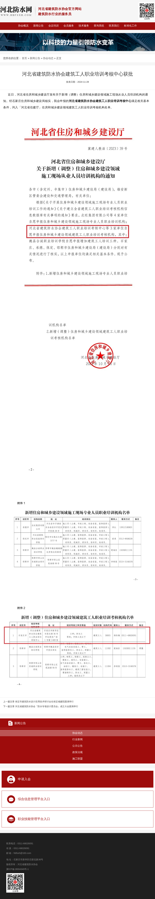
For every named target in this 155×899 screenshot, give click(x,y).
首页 (24, 58)
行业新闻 (77, 739)
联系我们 (114, 25)
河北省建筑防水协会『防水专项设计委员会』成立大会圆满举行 (46, 706)
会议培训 (53, 25)
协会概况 (23, 25)
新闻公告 (38, 25)
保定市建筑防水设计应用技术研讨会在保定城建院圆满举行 (44, 701)
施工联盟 (77, 758)
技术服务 (84, 25)
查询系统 (99, 25)
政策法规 (77, 752)
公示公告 (77, 745)
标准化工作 (130, 25)
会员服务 (69, 25)
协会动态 (48, 58)
